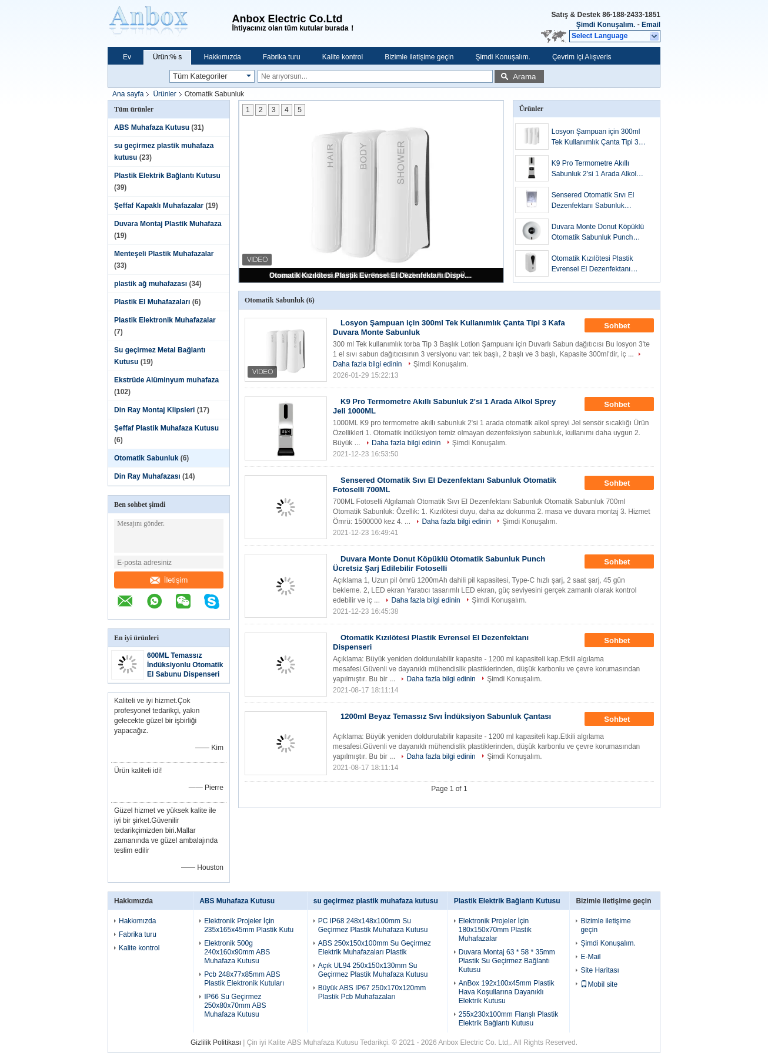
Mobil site (598, 984)
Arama (524, 76)
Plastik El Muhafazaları (152, 302)
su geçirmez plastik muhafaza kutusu (375, 901)
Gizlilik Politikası (216, 1042)
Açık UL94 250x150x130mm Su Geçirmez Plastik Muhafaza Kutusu (373, 969)
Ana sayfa (127, 94)
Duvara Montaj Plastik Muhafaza (168, 224)
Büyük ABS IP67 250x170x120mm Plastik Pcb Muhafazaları (372, 992)
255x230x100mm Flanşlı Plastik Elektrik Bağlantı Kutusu (508, 1018)
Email (651, 25)
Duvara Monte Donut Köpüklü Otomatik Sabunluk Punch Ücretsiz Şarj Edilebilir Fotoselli (600, 233)
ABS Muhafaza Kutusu (151, 127)
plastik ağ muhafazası (150, 284)
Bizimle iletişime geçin (419, 57)
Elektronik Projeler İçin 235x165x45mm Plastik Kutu (248, 925)
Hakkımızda (222, 57)
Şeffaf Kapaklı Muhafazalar (158, 205)
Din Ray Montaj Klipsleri (154, 410)
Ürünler (164, 94)
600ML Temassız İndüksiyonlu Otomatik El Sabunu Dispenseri (185, 664)
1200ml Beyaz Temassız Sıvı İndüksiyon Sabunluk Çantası (445, 716)
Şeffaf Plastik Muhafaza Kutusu (166, 428)
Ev (127, 57)
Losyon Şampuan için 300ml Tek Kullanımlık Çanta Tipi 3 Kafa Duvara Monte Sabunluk (598, 137)
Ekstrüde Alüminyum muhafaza (166, 380)
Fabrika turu (281, 57)
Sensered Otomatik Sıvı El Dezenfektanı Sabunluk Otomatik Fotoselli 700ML (593, 201)
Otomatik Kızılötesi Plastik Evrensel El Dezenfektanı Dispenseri (372, 275)
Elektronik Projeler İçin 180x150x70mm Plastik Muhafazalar (495, 930)
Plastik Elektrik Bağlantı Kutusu (167, 175)
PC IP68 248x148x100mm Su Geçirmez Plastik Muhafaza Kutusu (373, 925)
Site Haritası (599, 970)
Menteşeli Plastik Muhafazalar (163, 254)
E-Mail (590, 957)
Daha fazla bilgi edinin (406, 443)
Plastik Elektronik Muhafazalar (165, 320)
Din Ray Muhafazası (147, 476)
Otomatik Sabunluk (146, 458)
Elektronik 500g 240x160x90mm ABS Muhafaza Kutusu (237, 952)
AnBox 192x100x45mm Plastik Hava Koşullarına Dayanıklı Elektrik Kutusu (507, 992)
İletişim (169, 580)
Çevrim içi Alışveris (582, 57)
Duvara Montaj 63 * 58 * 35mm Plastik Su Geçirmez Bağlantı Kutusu (507, 961)
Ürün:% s (167, 57)
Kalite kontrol (342, 57)
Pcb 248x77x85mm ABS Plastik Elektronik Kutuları (244, 978)
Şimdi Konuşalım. (606, 25)
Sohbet (625, 326)
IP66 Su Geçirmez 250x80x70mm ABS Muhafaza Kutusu (235, 1005)
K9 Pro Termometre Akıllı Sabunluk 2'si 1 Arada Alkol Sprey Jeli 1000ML (594, 169)
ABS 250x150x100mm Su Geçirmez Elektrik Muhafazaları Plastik (374, 947)
